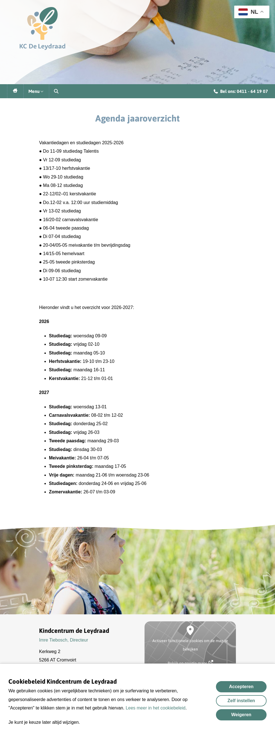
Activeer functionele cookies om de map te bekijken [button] (190, 644)
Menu (36, 91)
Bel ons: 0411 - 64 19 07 (241, 92)
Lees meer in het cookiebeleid (156, 708)
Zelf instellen (241, 700)
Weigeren (241, 714)
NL (248, 11)
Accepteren (241, 686)
